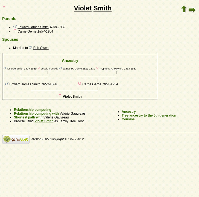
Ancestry (129, 112)
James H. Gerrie (72, 68)
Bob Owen (41, 48)
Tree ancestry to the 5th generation (149, 115)
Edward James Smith (32, 27)
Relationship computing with (36, 113)
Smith (102, 8)
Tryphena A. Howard (111, 68)
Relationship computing (32, 110)
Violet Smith (43, 121)
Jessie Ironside (49, 68)
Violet (83, 8)
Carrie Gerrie (26, 31)
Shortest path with (28, 117)
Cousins (128, 119)
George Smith (15, 68)
